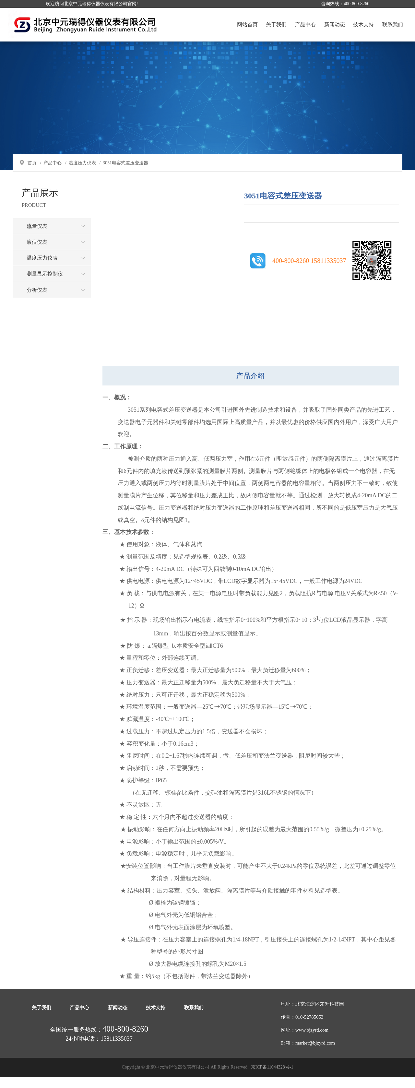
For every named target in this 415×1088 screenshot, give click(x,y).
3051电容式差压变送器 (126, 173)
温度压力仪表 (82, 173)
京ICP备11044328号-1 (272, 1078)
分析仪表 (59, 302)
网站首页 (247, 24)
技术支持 (363, 24)
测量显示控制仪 (59, 285)
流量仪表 (59, 237)
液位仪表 (59, 253)
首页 (32, 173)
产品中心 (305, 24)
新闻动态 (334, 24)
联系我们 (392, 24)
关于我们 (276, 24)
